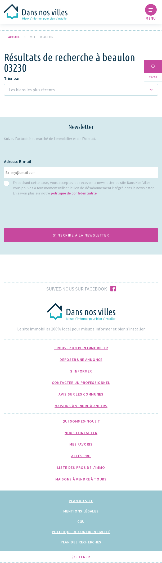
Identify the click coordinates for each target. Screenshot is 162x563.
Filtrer (81, 557)
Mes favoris (81, 444)
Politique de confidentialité (81, 531)
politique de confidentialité (74, 193)
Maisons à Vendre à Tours (81, 479)
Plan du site (81, 500)
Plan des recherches (81, 542)
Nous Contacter (81, 432)
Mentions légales (80, 511)
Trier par (12, 78)
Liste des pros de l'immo (81, 467)
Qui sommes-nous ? (81, 421)
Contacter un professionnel (81, 382)
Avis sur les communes (81, 394)
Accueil (14, 37)
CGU (81, 521)
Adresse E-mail (17, 161)
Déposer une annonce (81, 359)
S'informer (81, 371)
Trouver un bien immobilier (81, 348)
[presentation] (44, 213)
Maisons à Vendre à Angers (81, 405)
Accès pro (81, 455)
